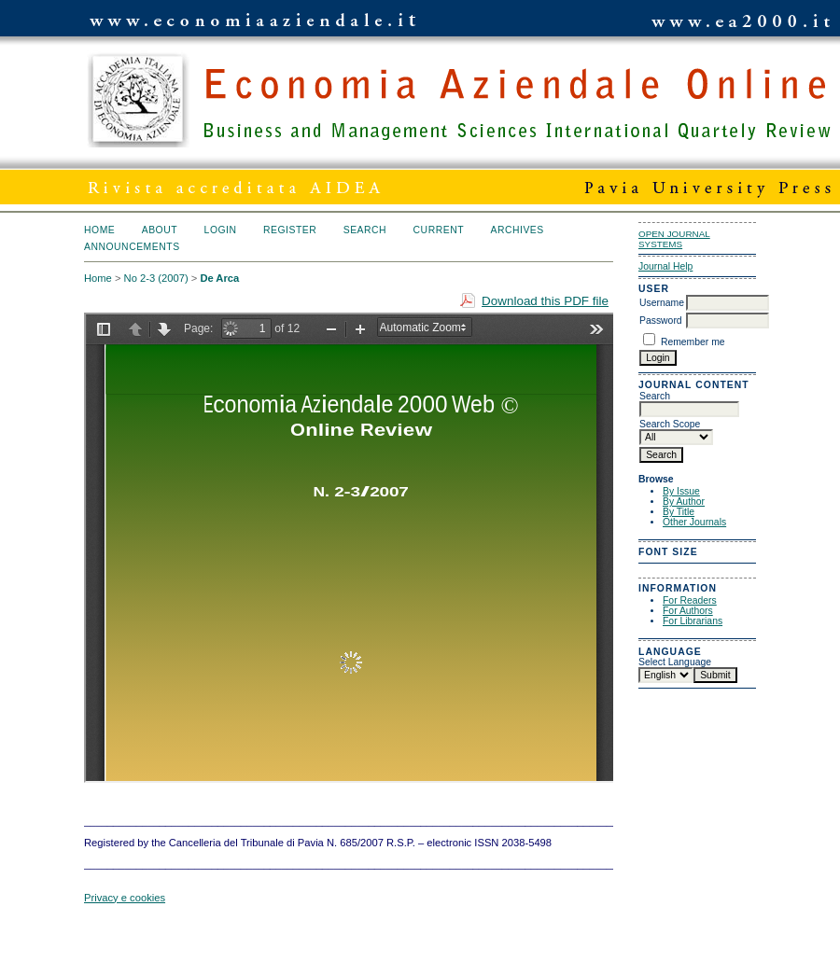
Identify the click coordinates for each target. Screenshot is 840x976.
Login (220, 230)
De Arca (219, 278)
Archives (516, 230)
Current (438, 230)
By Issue (681, 491)
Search (364, 230)
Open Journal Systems (674, 239)
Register (289, 230)
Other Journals (694, 522)
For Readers (690, 600)
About (159, 230)
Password (660, 320)
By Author (684, 501)
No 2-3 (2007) (156, 278)
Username (661, 303)
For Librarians (692, 621)
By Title (678, 512)
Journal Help (665, 266)
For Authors (688, 611)
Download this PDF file (545, 301)
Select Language (674, 662)
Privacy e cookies (124, 897)
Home (99, 230)
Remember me (693, 342)
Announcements (132, 247)
